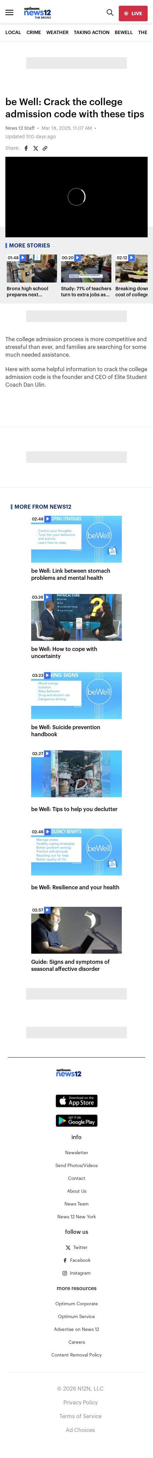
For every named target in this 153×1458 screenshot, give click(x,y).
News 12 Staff (20, 128)
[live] (133, 13)
